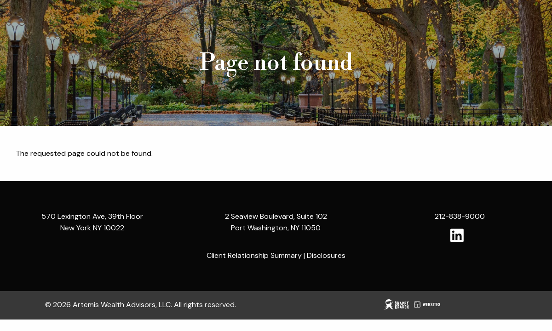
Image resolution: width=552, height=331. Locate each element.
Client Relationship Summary (254, 255)
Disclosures (326, 255)
